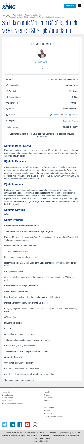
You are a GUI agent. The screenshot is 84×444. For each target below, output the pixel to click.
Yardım (47, 401)
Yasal (46, 392)
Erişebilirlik (48, 398)
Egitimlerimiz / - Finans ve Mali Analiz (26, 15)
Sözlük (47, 411)
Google (73, 114)
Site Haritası (49, 408)
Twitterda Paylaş (70, 121)
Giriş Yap (70, 6)
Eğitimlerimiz (7, 395)
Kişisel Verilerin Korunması (13, 403)
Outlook (54, 114)
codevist (47, 441)
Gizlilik (47, 395)
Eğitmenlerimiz (8, 401)
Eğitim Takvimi (8, 398)
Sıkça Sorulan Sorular (53, 416)
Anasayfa (5, 15)
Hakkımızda (49, 413)
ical (64, 114)
